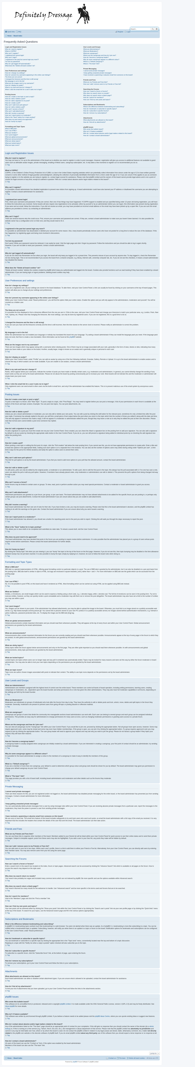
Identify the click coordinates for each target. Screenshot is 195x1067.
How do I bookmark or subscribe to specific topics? (100, 109)
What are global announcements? (16, 137)
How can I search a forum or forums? (95, 91)
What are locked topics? (13, 143)
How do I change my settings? (15, 73)
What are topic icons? (12, 145)
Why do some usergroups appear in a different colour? (101, 59)
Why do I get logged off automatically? (17, 63)
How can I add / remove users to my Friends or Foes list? (102, 84)
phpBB (71, 337)
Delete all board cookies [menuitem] (137, 1058)
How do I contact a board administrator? (96, 135)
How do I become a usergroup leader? (96, 57)
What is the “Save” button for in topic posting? (20, 117)
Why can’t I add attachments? (15, 111)
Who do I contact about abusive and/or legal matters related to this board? (107, 133)
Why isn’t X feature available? (93, 131)
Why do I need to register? (14, 49)
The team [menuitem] (122, 1058)
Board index (18, 1058)
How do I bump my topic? (13, 121)
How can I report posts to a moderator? (18, 115)
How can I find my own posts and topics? (96, 99)
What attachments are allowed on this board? (98, 120)
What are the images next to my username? (19, 83)
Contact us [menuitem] (112, 1058)
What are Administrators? (91, 49)
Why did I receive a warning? (14, 113)
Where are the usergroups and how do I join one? (99, 55)
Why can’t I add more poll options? (16, 105)
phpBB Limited (65, 1004)
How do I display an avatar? (14, 85)
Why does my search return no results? (96, 93)
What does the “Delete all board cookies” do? (20, 66)
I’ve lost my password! (12, 61)
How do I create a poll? (12, 103)
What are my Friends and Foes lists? (95, 82)
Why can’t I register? (12, 53)
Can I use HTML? (11, 130)
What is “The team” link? (91, 63)
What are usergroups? (90, 53)
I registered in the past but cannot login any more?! (22, 59)
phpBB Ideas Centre (102, 1016)
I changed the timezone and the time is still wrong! (21, 79)
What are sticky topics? (12, 141)
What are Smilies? (11, 133)
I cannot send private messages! (94, 71)
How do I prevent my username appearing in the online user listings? (27, 75)
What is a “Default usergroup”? (93, 61)
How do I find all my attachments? (94, 122)
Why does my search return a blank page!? (97, 95)
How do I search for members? (93, 97)
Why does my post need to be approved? (18, 119)
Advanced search (156, 29)
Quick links (11, 32)
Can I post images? (11, 135)
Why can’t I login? (11, 57)
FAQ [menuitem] (19, 32)
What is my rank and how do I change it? (18, 87)
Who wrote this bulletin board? (93, 129)
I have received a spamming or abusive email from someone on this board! (108, 75)
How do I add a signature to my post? (17, 100)
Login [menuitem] (128, 32)
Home (9, 1058)
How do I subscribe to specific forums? (96, 111)
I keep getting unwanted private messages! (97, 73)
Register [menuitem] (120, 32)
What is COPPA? (11, 51)
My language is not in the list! (14, 81)
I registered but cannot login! (14, 55)
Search (153, 29)
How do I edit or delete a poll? (15, 107)
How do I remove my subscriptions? (95, 113)
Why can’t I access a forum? (14, 109)
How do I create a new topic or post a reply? (19, 96)
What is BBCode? (11, 128)
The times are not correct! (13, 77)
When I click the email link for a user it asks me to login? (23, 89)
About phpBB (10, 1006)
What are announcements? (14, 139)
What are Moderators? (90, 51)
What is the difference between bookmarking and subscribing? (103, 106)
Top (8, 165)
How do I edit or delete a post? (15, 98)
